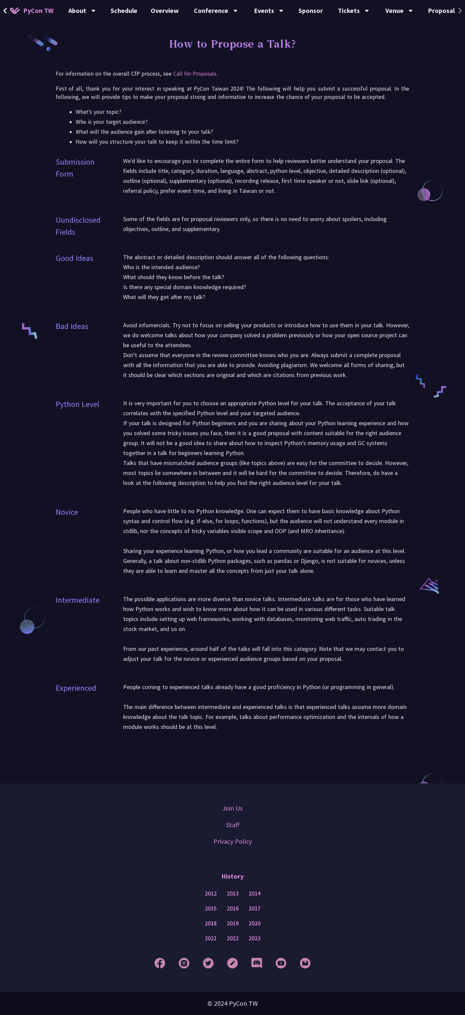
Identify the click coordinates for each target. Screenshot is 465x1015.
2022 (233, 938)
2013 (233, 893)
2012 (211, 893)
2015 (211, 908)
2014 (255, 893)
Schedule (124, 10)
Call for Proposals (194, 73)
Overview (165, 10)
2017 (255, 908)
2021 (211, 938)
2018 (211, 923)
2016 (233, 908)
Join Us (232, 808)
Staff (232, 824)
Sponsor (310, 10)
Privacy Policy (232, 841)
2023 (255, 938)
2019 (233, 923)
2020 (255, 923)
